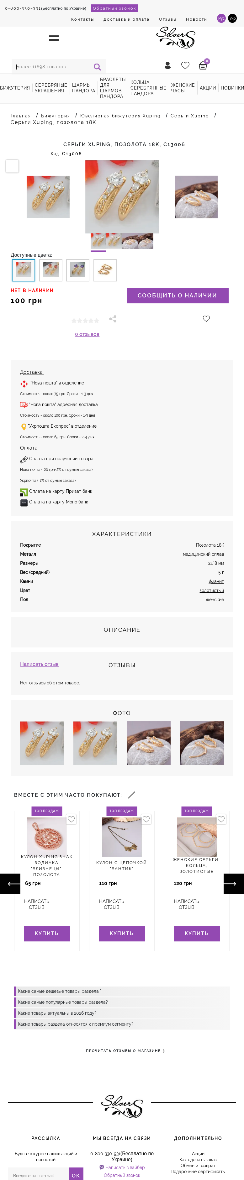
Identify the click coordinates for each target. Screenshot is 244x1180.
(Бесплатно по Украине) (45, 8)
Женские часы (183, 88)
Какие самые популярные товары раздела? (63, 1002)
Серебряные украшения (51, 88)
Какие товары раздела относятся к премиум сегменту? (76, 1024)
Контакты (82, 19)
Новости (196, 19)
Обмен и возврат (198, 1165)
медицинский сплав (203, 554)
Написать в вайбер (125, 1167)
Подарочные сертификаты (198, 1171)
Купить (47, 933)
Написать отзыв (39, 664)
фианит (216, 581)
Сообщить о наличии (177, 295)
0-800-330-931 (23, 8)
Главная (21, 115)
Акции (198, 1153)
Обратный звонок (114, 8)
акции (208, 87)
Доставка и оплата (126, 19)
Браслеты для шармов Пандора (113, 88)
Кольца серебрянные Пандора (148, 88)
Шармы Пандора (83, 88)
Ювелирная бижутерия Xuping (120, 115)
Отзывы (168, 19)
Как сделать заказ (198, 1159)
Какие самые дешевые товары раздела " (59, 991)
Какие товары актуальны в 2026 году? (57, 1013)
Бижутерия (15, 87)
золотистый (212, 590)
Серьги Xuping (190, 115)
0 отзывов (87, 334)
